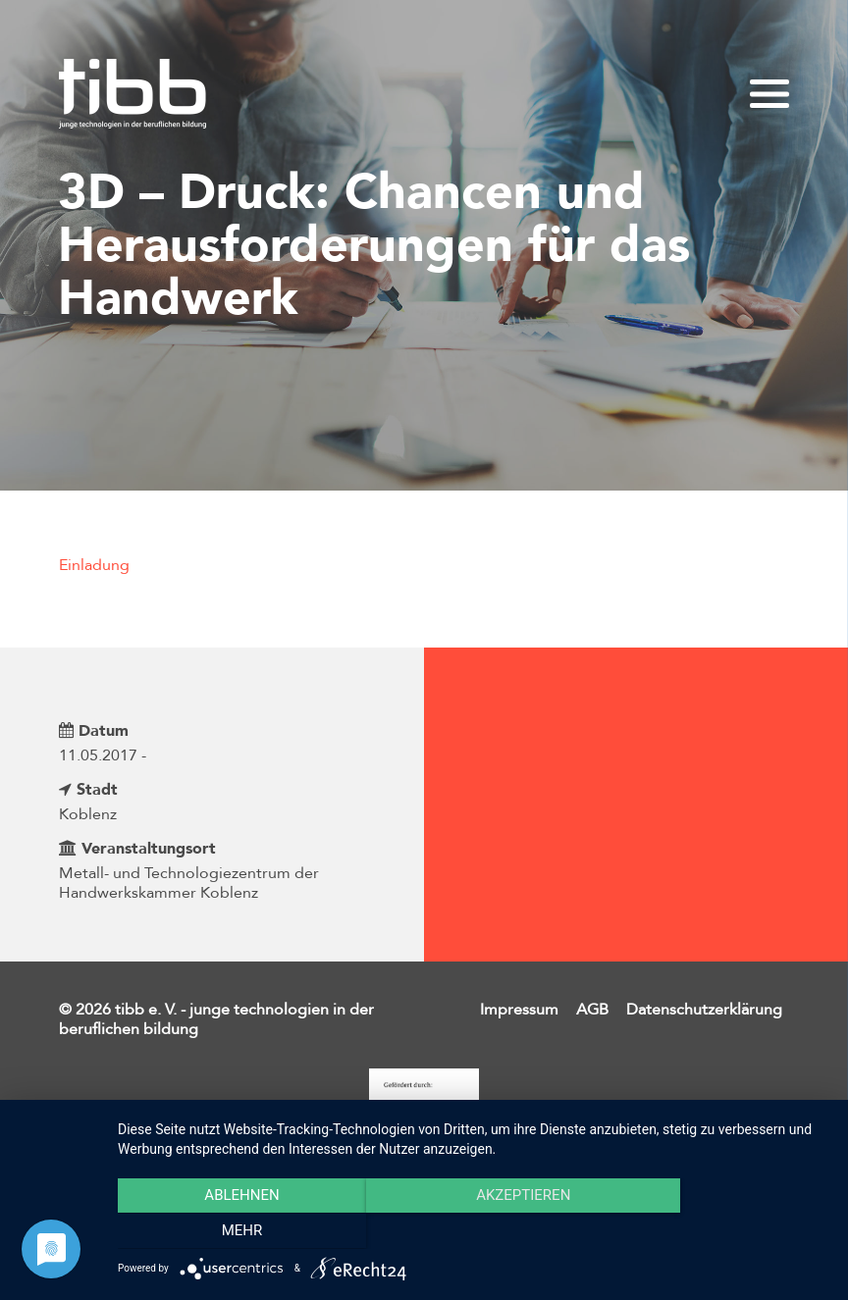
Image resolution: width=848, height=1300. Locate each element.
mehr (722, 1232)
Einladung (94, 565)
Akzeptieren (473, 1232)
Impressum (519, 1009)
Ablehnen (223, 1232)
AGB (592, 1009)
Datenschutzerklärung (704, 1009)
